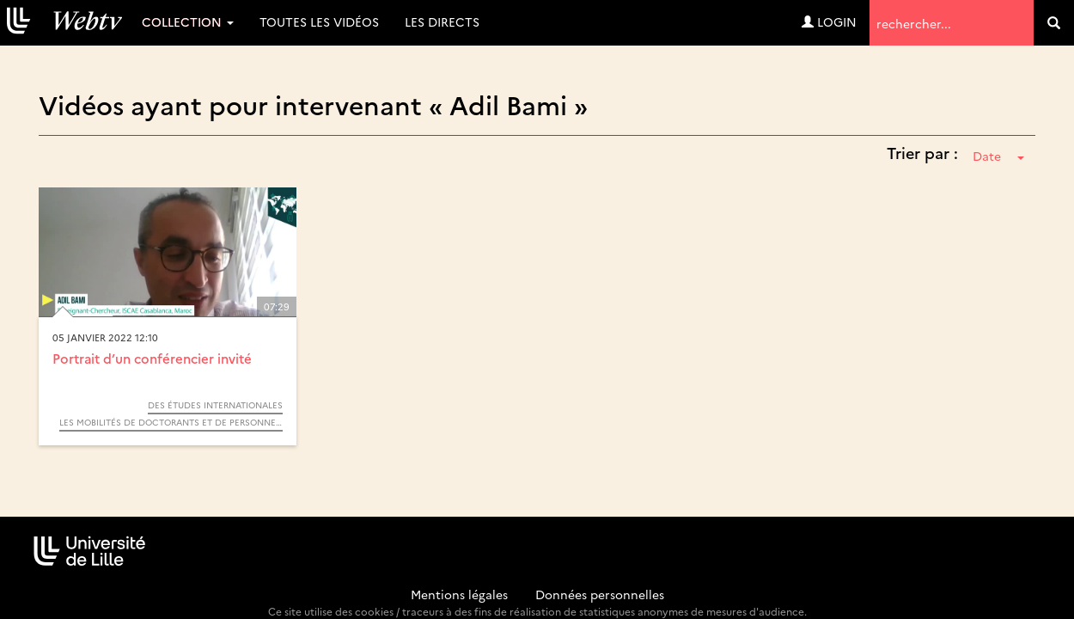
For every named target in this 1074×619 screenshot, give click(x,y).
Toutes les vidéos (319, 21)
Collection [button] (188, 21)
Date (998, 155)
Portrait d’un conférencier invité (152, 358)
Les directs (442, 21)
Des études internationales (215, 405)
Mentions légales (459, 594)
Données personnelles (599, 594)
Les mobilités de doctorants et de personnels (171, 422)
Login (829, 21)
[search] (1054, 23)
